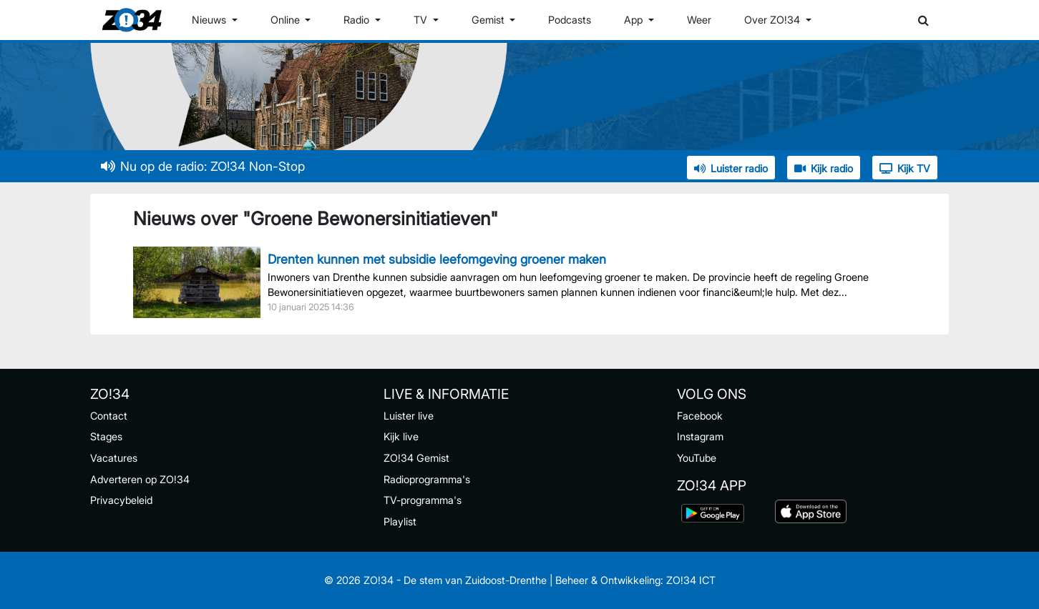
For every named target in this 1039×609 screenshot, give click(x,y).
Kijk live (401, 436)
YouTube (696, 458)
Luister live (409, 416)
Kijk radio (823, 168)
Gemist (489, 20)
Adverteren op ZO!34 (140, 479)
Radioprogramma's (427, 479)
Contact (108, 416)
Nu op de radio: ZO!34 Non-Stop (203, 166)
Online (286, 20)
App (634, 20)
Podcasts (569, 20)
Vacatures (113, 458)
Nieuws (210, 20)
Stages (106, 436)
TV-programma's (423, 500)
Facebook (700, 416)
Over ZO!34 (773, 20)
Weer (699, 20)
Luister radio (731, 168)
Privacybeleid (121, 500)
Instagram (700, 436)
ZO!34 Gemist (416, 458)
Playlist (400, 521)
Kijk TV (904, 168)
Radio (357, 20)
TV (422, 20)
